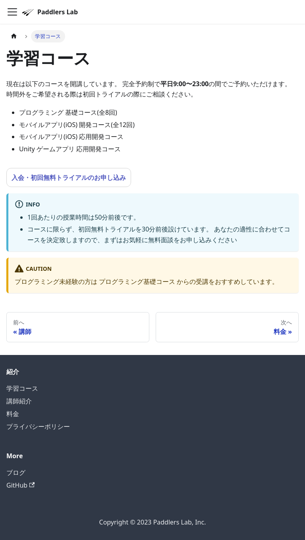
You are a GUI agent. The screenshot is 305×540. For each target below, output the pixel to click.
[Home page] (13, 36)
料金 (12, 413)
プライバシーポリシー (38, 426)
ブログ (15, 472)
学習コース (22, 388)
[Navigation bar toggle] (12, 12)
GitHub (20, 485)
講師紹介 (19, 401)
